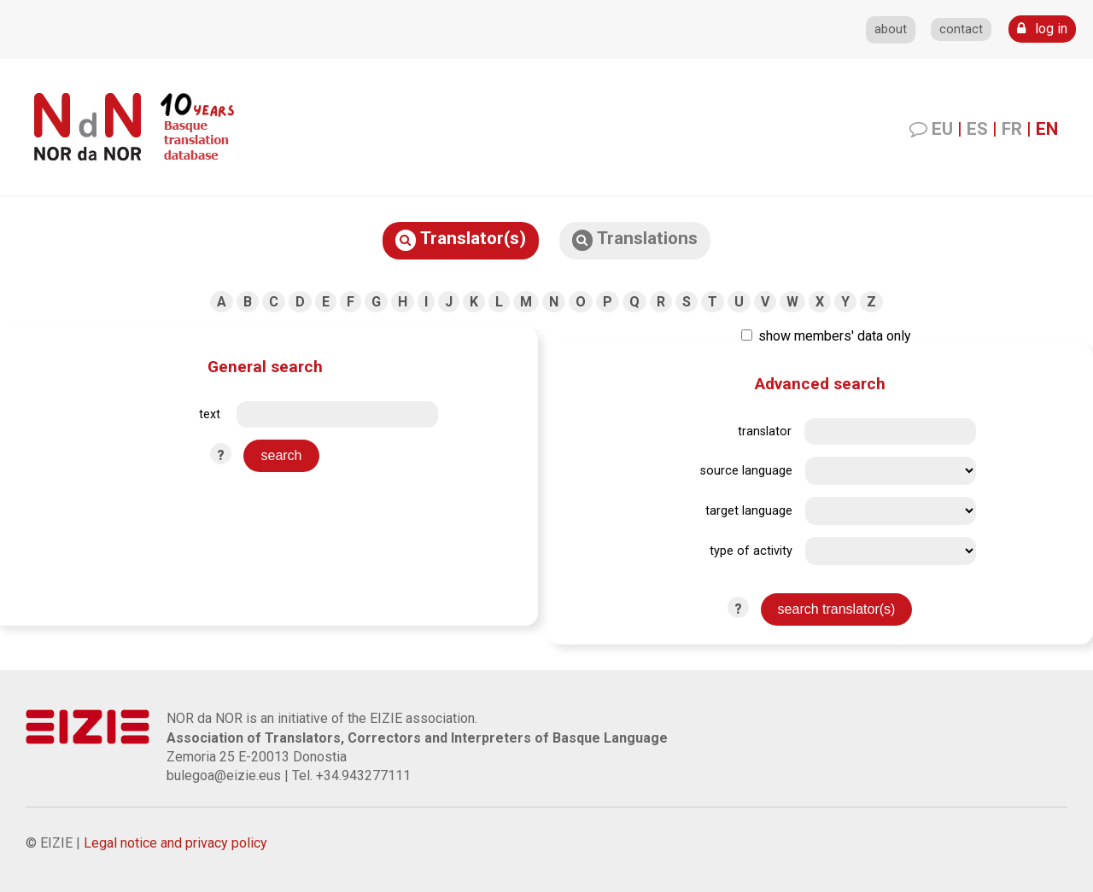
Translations (635, 239)
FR (1012, 129)
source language (746, 470)
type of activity (751, 551)
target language (748, 511)
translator (765, 431)
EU (942, 129)
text (209, 414)
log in (1042, 28)
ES (977, 129)
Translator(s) (460, 239)
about (890, 29)
